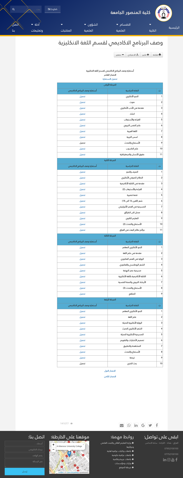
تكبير (145, 55)
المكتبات (66, 28)
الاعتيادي (133, 55)
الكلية (152, 28)
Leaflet (61, 472)
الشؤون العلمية (91, 27)
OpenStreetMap (73, 472)
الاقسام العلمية (123, 27)
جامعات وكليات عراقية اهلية (120, 451)
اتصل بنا (15, 27)
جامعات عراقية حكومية (123, 455)
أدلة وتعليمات (37, 27)
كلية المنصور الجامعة (131, 12)
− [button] (53, 449)
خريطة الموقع (126, 467)
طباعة (157, 55)
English (52, 9)
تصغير (120, 55)
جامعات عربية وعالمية (123, 459)
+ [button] (53, 445)
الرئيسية (174, 27)
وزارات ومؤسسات (124, 463)
